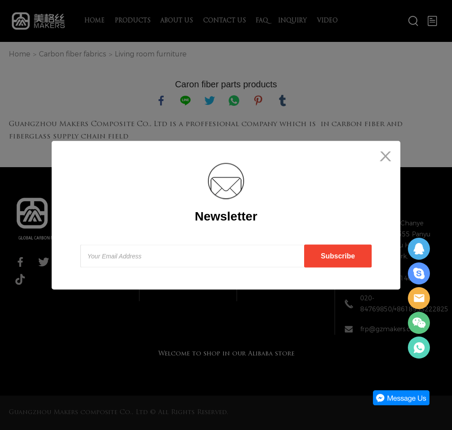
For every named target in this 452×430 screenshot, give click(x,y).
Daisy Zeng (419, 249)
